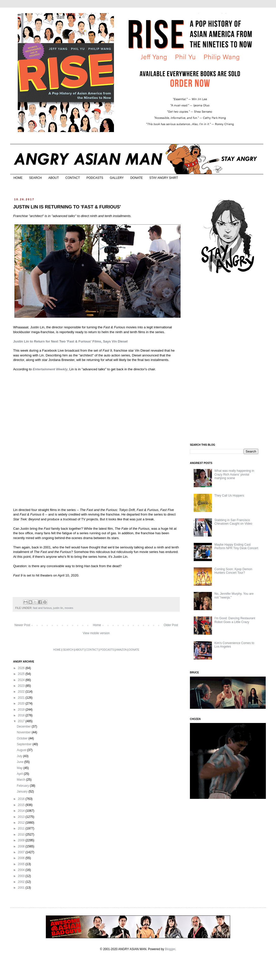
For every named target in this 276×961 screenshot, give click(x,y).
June (20, 762)
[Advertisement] (228, 359)
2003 (22, 876)
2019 (22, 709)
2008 (22, 846)
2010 (22, 834)
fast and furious (42, 607)
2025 (22, 674)
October (22, 738)
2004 (22, 870)
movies (69, 607)
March (21, 779)
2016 (22, 799)
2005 (22, 864)
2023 (22, 686)
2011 (22, 828)
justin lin (58, 607)
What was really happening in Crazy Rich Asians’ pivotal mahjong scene (234, 474)
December (24, 726)
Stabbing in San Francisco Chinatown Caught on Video (233, 521)
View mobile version (96, 633)
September (24, 744)
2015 (22, 805)
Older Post (171, 625)
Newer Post (22, 625)
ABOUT (53, 178)
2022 (22, 691)
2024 (22, 680)
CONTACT (72, 178)
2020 (22, 703)
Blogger (170, 949)
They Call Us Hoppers (229, 495)
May (20, 768)
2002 (22, 882)
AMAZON (121, 649)
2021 (22, 697)
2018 (22, 715)
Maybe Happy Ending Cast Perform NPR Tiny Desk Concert (236, 546)
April (20, 774)
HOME (18, 178)
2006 (22, 858)
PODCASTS (94, 178)
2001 (22, 887)
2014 (22, 811)
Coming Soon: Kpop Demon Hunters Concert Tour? (233, 570)
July (20, 756)
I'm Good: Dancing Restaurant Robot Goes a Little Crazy (234, 620)
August (22, 750)
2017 (22, 721)
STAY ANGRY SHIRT (163, 178)
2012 (22, 822)
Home (97, 625)
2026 (22, 668)
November (24, 732)
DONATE (136, 178)
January (22, 791)
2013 (22, 817)
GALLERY (117, 178)
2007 (22, 852)
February (23, 785)
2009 (22, 840)
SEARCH (35, 178)
